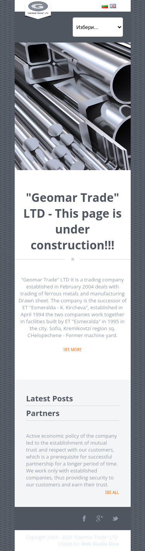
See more (72, 349)
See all (112, 492)
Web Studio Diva (100, 544)
